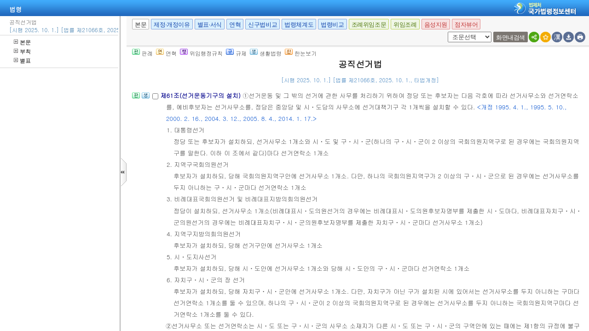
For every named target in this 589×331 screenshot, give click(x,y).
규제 (236, 53)
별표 (22, 60)
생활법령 (266, 53)
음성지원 (435, 24)
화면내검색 (510, 37)
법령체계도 (298, 24)
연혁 (235, 24)
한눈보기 (301, 53)
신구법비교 (262, 24)
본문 (22, 42)
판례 (142, 53)
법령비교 (332, 24)
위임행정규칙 (201, 53)
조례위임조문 (369, 24)
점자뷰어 (466, 24)
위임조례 (404, 24)
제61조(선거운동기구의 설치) (201, 95)
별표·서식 (209, 24)
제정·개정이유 (172, 24)
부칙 (22, 51)
